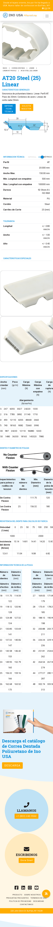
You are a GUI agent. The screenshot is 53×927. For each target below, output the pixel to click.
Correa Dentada (18, 68)
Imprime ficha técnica (8, 109)
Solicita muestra (26, 107)
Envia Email (26, 860)
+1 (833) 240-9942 (26, 816)
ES (46, 8)
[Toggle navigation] (47, 16)
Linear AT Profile (9, 71)
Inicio (5, 68)
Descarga (12, 765)
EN (49, 8)
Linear (31, 68)
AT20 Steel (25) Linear (29, 71)
